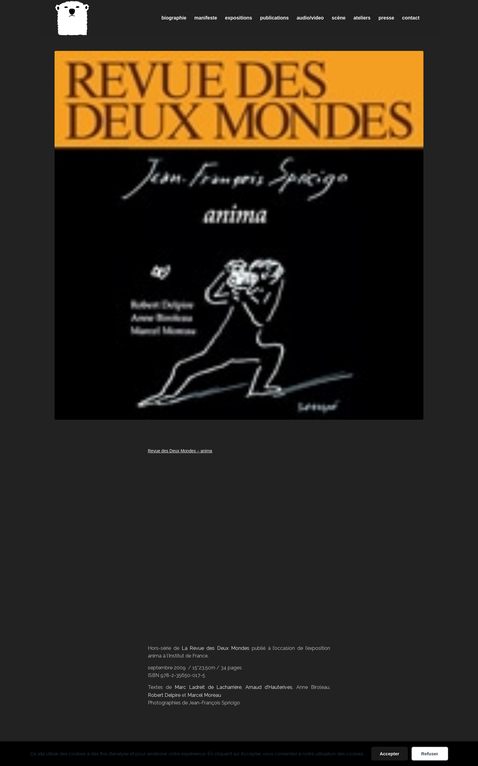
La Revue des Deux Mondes (215, 648)
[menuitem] (174, 18)
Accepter (389, 753)
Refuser (429, 753)
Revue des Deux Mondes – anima (180, 450)
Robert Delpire (164, 695)
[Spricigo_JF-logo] (72, 18)
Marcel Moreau (204, 695)
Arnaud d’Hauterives (268, 687)
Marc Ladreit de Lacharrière (208, 687)
